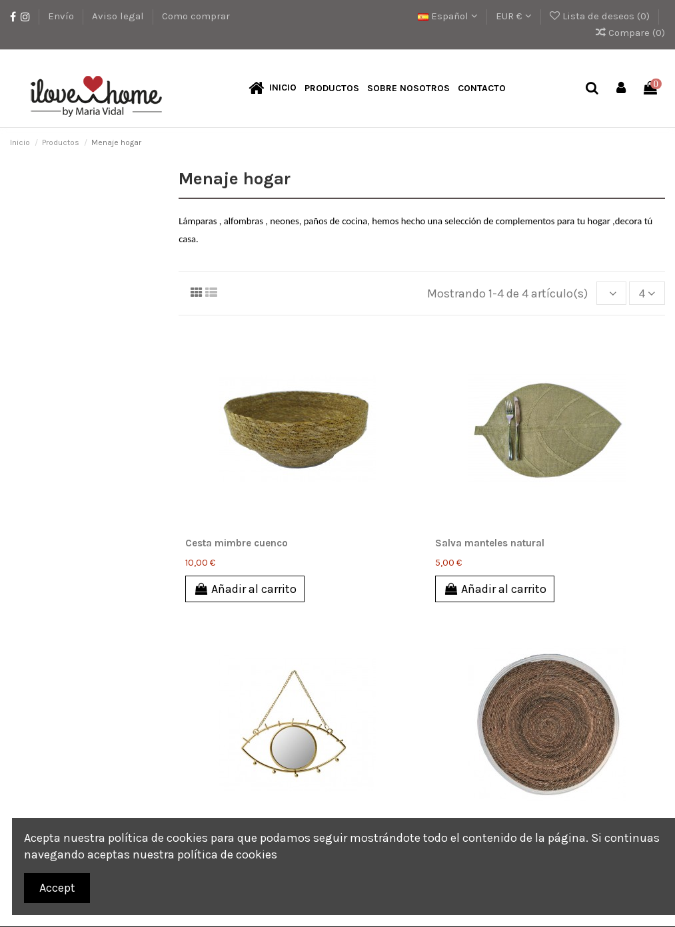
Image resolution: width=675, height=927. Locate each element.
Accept (57, 887)
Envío (62, 16)
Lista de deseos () (601, 16)
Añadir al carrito (245, 589)
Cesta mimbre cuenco (236, 544)
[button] (332, 89)
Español (448, 16)
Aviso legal (119, 16)
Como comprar (196, 16)
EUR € (514, 16)
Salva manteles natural (489, 544)
